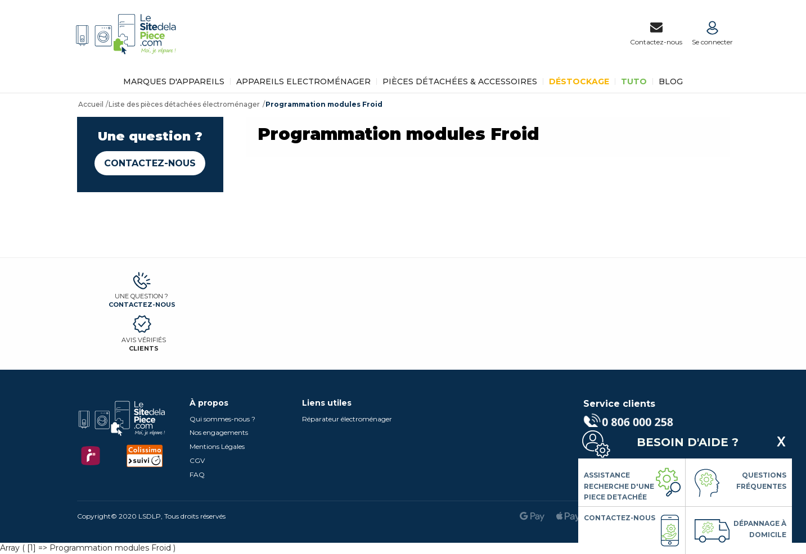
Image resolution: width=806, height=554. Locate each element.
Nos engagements (219, 432)
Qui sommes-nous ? (222, 419)
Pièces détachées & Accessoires (459, 81)
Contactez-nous (150, 163)
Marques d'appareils (173, 81)
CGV (197, 460)
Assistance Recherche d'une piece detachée (619, 486)
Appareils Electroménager (303, 81)
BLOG (671, 81)
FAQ (197, 474)
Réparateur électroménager (347, 419)
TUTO (634, 81)
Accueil (90, 104)
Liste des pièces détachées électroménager (184, 104)
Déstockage (579, 81)
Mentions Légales (217, 446)
